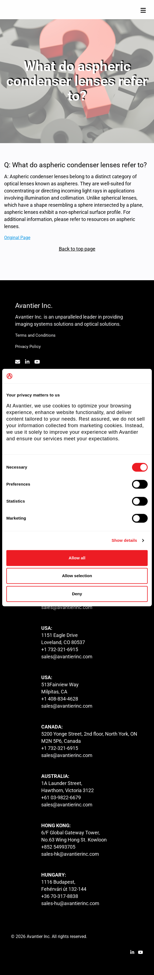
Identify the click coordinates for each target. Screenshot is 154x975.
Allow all (77, 557)
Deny (77, 593)
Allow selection (77, 575)
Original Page (17, 237)
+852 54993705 (58, 847)
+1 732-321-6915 (59, 649)
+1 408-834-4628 (59, 699)
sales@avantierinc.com (66, 607)
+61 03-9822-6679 (61, 797)
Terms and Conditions (35, 335)
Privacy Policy (28, 346)
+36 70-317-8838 (59, 896)
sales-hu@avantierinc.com (70, 903)
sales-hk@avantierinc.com (70, 854)
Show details (124, 540)
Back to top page (77, 249)
